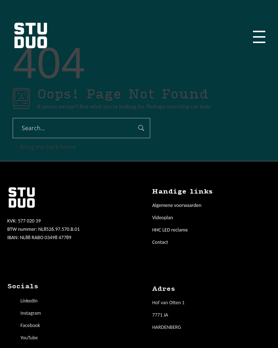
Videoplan (162, 218)
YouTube (29, 338)
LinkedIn (29, 301)
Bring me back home (44, 147)
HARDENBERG (166, 327)
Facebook (30, 325)
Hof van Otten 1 (168, 303)
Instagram (30, 313)
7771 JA (160, 315)
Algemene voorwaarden (176, 205)
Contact (160, 242)
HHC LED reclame (170, 230)
